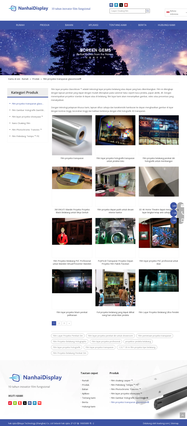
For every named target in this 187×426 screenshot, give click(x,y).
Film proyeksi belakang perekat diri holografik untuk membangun (159, 159)
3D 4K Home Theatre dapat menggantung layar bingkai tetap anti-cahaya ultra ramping (159, 211)
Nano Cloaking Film (21, 123)
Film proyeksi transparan (72, 158)
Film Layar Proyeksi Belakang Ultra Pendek (159, 312)
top (182, 415)
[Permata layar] (93, 52)
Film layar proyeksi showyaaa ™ (27, 116)
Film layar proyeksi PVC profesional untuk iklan (158, 262)
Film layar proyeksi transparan (99, 347)
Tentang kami (88, 397)
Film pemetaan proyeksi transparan (154, 335)
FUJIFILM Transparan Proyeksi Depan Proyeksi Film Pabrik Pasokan (115, 262)
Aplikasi (85, 393)
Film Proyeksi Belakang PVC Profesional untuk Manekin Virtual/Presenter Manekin (72, 262)
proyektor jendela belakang (138, 341)
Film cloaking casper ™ (122, 380)
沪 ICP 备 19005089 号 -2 (82, 423)
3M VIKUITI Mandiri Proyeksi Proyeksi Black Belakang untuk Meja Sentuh (72, 211)
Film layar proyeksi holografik (66, 347)
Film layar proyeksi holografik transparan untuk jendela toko (115, 159)
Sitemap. (175, 423)
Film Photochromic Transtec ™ (27, 129)
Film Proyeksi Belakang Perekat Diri (69, 353)
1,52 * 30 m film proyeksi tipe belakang (137, 347)
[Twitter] (121, 5)
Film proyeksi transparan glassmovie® (30, 103)
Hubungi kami (88, 406)
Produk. (86, 384)
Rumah (85, 380)
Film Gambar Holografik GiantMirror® (30, 110)
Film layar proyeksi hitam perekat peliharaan (72, 313)
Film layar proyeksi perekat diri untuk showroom (110, 335)
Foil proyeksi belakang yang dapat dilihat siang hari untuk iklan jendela (115, 313)
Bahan (85, 389)
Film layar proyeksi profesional (106, 341)
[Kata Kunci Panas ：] (148, 11)
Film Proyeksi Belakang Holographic (69, 341)
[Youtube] (126, 5)
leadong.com (163, 423)
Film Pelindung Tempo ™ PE (25, 136)
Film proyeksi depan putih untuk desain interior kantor (115, 211)
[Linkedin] (116, 5)
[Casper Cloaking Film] (128, 11)
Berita (85, 402)
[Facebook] (111, 5)
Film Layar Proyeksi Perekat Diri (68, 335)
